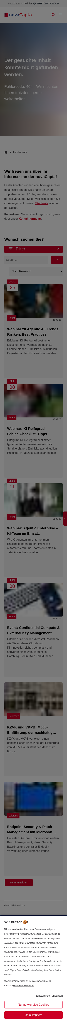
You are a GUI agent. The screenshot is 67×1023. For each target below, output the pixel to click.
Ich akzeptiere (34, 1014)
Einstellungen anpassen (49, 995)
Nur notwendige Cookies (33, 1004)
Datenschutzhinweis (23, 985)
